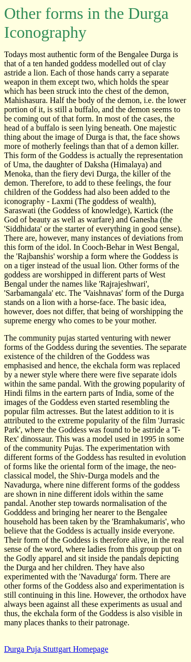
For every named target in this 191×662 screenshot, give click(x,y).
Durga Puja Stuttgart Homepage (56, 649)
